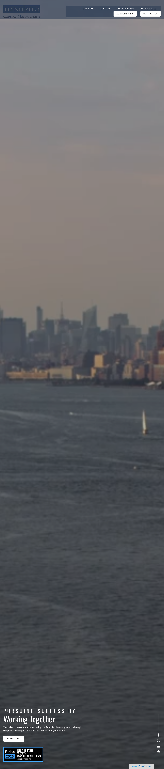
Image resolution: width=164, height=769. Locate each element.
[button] (88, 4)
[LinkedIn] (158, 746)
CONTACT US (13, 738)
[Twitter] (158, 741)
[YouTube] (158, 751)
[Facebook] (158, 735)
